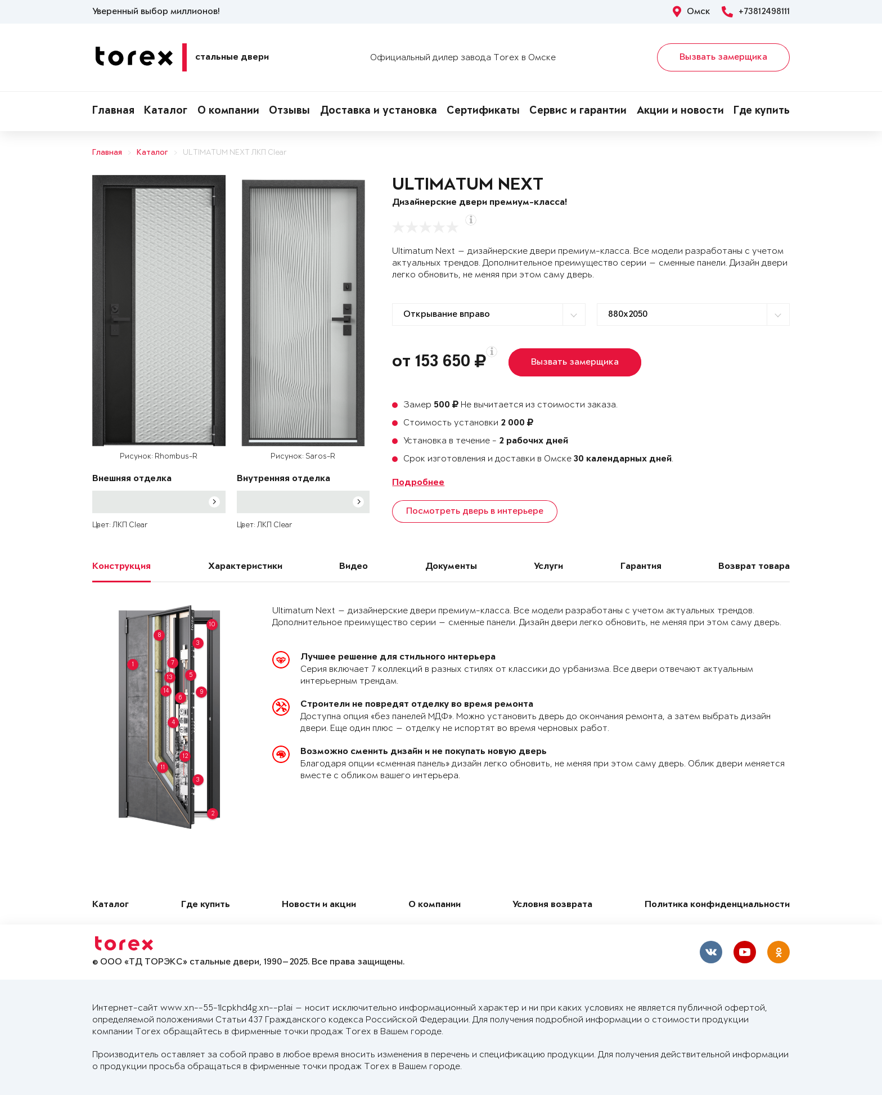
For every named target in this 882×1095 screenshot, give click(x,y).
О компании (228, 111)
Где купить (762, 111)
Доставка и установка (378, 111)
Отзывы (289, 111)
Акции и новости (680, 111)
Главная (113, 111)
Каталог (165, 111)
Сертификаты (483, 111)
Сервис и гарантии (578, 111)
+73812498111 (756, 11)
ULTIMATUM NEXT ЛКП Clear (235, 153)
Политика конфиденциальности (717, 905)
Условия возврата (552, 905)
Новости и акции (319, 905)
